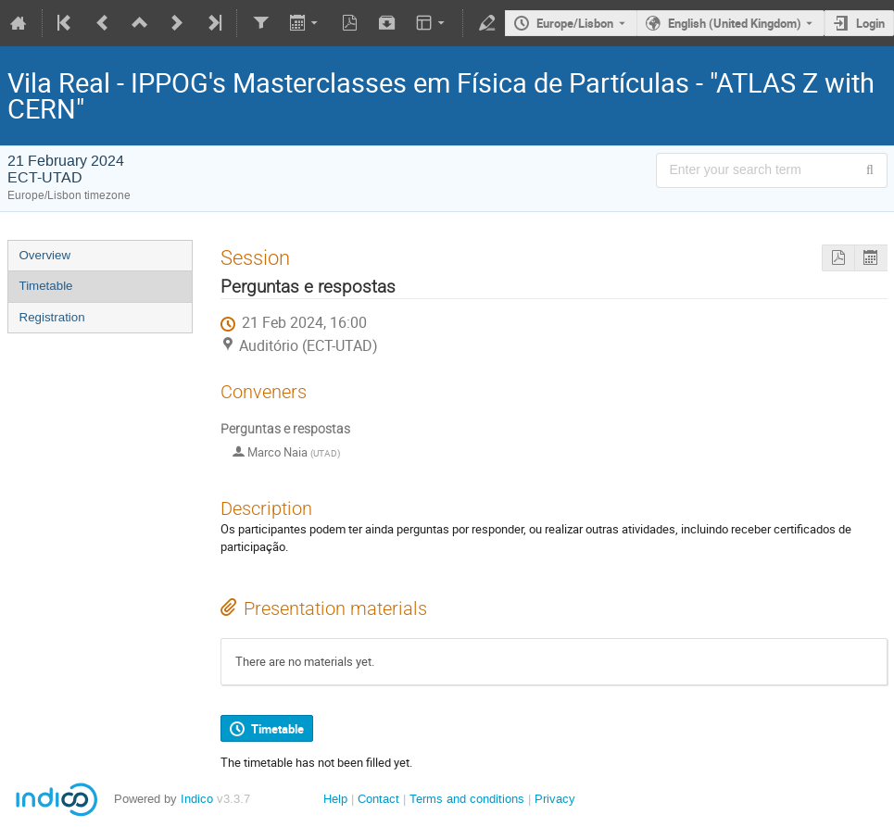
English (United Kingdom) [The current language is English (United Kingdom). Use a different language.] (734, 23)
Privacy (555, 799)
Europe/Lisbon (574, 23)
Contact (378, 799)
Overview (45, 255)
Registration (52, 317)
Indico (197, 799)
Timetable (46, 286)
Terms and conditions (466, 799)
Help (335, 799)
